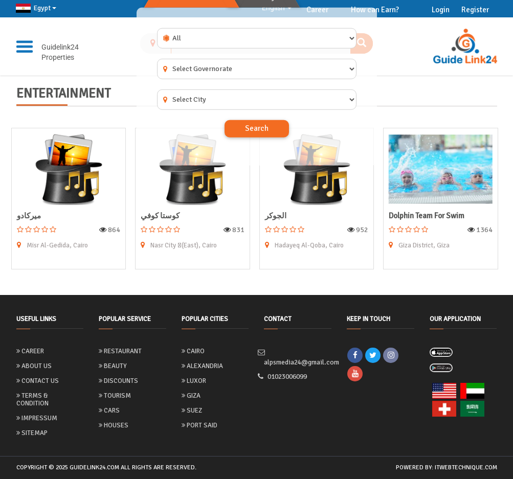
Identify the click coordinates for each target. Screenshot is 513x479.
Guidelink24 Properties (60, 52)
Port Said (199, 425)
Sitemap (32, 433)
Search (257, 128)
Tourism (115, 396)
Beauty (113, 366)
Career (30, 351)
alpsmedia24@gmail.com (297, 358)
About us (34, 366)
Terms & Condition (32, 399)
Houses (113, 425)
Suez (192, 410)
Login (441, 9)
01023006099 (288, 377)
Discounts (118, 381)
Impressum (36, 418)
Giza (191, 396)
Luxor (194, 381)
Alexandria (202, 366)
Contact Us (37, 381)
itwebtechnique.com (466, 467)
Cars (109, 410)
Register (475, 9)
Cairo (193, 351)
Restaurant (120, 351)
